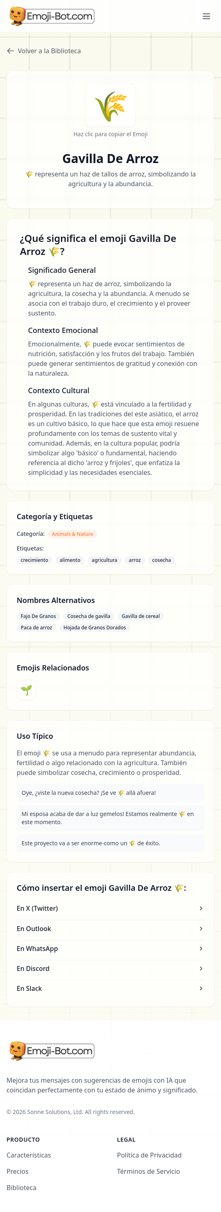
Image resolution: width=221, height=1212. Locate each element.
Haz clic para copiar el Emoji (111, 134)
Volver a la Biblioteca (43, 50)
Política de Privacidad (149, 1155)
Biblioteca (21, 1187)
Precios (17, 1171)
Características (28, 1155)
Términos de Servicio (148, 1171)
